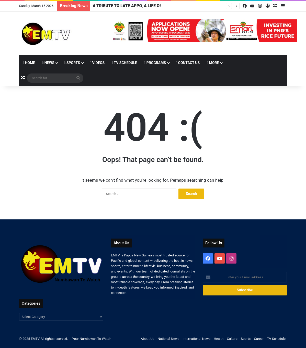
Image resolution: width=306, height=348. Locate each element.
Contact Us (188, 63)
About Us (147, 339)
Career (259, 339)
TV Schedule (124, 63)
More (213, 63)
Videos (97, 63)
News (48, 63)
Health (218, 339)
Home (29, 63)
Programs (155, 63)
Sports (72, 63)
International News (196, 339)
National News (168, 339)
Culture (232, 339)
